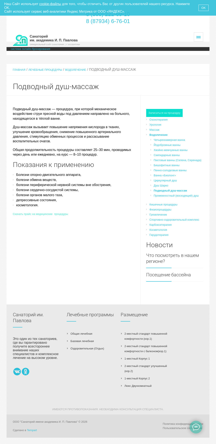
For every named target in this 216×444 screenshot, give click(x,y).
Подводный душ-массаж (170, 190)
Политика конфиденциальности (183, 423)
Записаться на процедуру (164, 112)
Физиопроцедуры (160, 209)
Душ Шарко (161, 185)
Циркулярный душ (165, 180)
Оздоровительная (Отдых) (87, 348)
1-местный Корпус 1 (137, 358)
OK (203, 8)
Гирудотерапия (159, 234)
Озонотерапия (159, 119)
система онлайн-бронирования (30, 48)
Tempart (32, 430)
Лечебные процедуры (45, 69)
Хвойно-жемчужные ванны (171, 150)
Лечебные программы (90, 314)
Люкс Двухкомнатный (138, 385)
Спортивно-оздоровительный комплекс (174, 219)
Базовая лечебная (82, 341)
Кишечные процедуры (163, 204)
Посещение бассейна (168, 274)
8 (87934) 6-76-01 (108, 21)
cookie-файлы (50, 4)
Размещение (134, 314)
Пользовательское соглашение (182, 428)
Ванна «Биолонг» (165, 175)
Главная (19, 69)
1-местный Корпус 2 (137, 378)
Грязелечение (158, 214)
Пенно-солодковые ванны (170, 170)
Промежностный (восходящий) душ (176, 195)
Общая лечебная (81, 333)
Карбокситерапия (161, 224)
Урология (155, 124)
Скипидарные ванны (167, 155)
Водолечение (75, 69)
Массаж (154, 129)
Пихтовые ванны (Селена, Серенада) (177, 160)
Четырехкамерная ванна (169, 139)
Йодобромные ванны (167, 145)
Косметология (158, 229)
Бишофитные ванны (167, 165)
